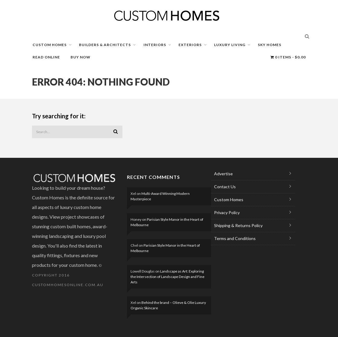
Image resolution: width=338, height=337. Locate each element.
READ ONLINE (46, 57)
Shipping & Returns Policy (238, 225)
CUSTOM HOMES (50, 44)
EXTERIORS (190, 44)
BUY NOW (80, 57)
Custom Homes (228, 199)
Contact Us (225, 186)
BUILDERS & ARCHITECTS (105, 44)
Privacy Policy (227, 212)
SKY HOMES (269, 44)
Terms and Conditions (235, 238)
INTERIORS (155, 44)
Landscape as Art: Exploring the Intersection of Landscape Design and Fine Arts (167, 276)
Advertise (223, 173)
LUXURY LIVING (229, 44)
